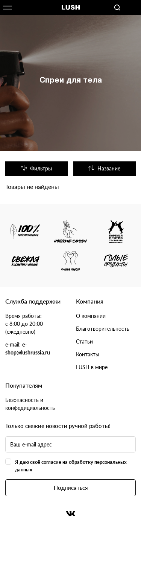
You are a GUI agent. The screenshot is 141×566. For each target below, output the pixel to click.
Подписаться (71, 487)
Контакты (87, 354)
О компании (91, 316)
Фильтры (36, 168)
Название (104, 168)
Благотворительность (102, 328)
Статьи (84, 341)
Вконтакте (70, 513)
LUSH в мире (92, 367)
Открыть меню (7, 7)
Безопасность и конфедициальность (30, 404)
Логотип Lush (71, 7)
